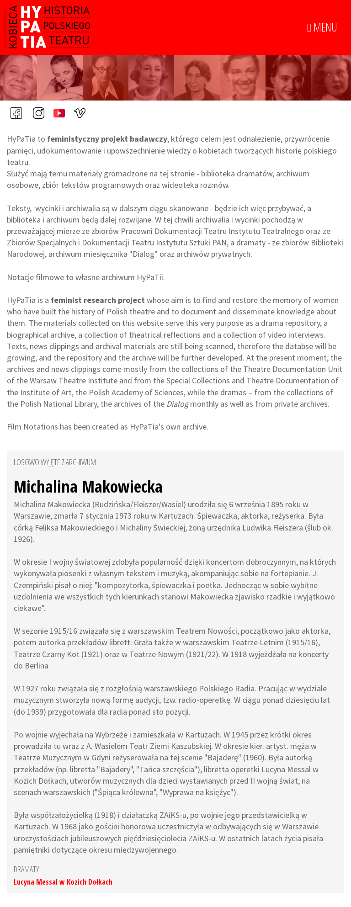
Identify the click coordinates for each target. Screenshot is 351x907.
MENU (322, 27)
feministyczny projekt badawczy (107, 138)
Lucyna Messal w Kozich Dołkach (63, 882)
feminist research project (98, 300)
